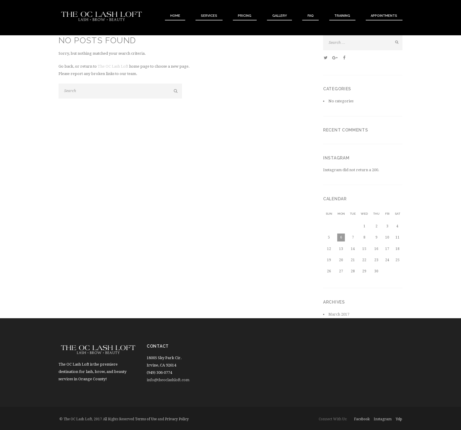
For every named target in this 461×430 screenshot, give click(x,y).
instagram (383, 419)
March (338, 314)
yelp (399, 419)
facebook (362, 419)
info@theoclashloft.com (168, 380)
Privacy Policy (177, 419)
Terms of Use (146, 419)
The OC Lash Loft (113, 66)
